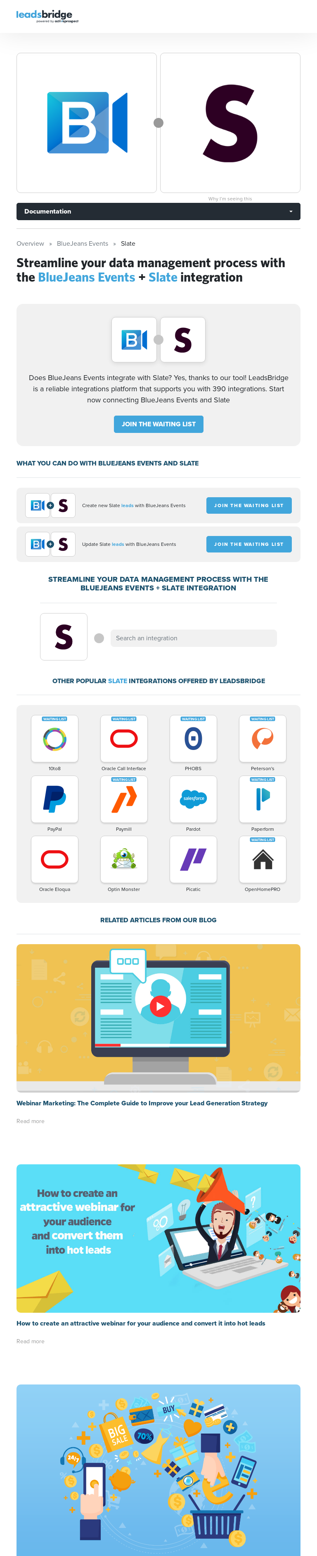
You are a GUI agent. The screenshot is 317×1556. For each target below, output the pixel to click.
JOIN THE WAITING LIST (159, 424)
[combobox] (194, 638)
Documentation (47, 211)
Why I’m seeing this (230, 198)
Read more (31, 1121)
